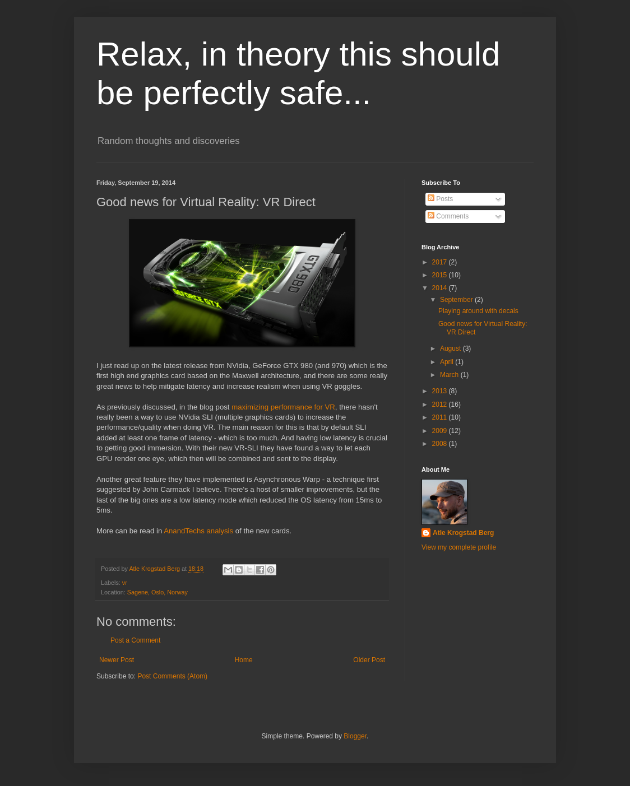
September (457, 300)
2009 (440, 431)
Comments (448, 216)
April (447, 362)
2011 (440, 417)
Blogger (355, 736)
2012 (440, 404)
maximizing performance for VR (283, 407)
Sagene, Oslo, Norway (157, 592)
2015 (440, 275)
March (450, 375)
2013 (440, 391)
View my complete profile (458, 547)
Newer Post (116, 660)
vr (124, 582)
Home (244, 660)
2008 (440, 444)
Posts (440, 199)
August (451, 348)
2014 (440, 288)
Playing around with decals (478, 311)
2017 (440, 262)
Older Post (369, 660)
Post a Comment (135, 640)
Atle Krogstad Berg (463, 533)
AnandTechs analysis (198, 531)
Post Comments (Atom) (172, 676)
